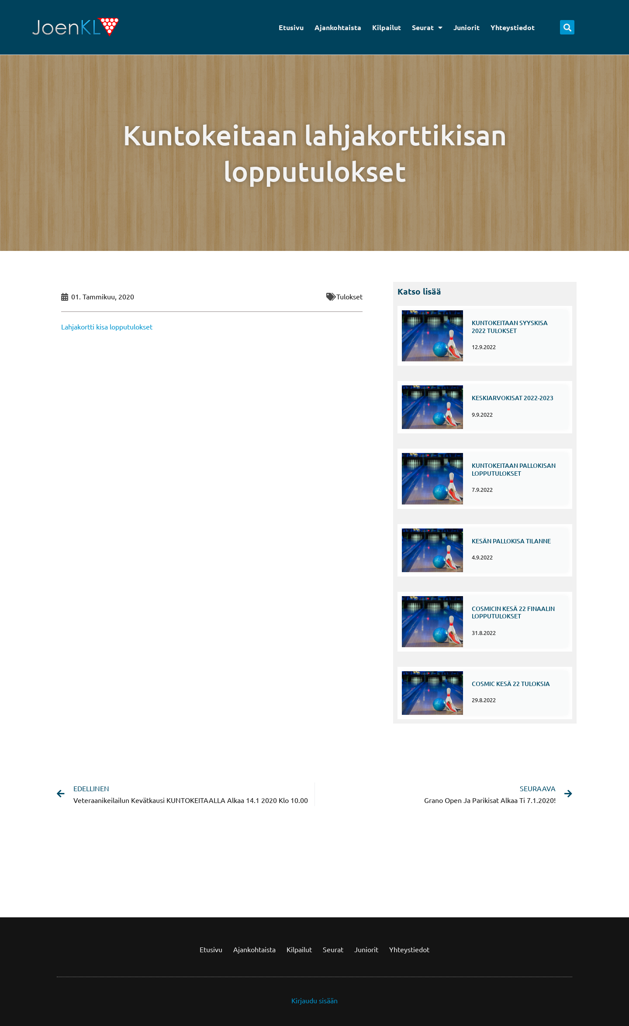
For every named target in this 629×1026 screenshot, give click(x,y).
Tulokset (349, 296)
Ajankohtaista (337, 27)
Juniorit (466, 27)
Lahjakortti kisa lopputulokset (106, 326)
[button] (567, 27)
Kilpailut (386, 27)
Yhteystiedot (513, 27)
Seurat (427, 27)
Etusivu (291, 27)
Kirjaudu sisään (314, 998)
